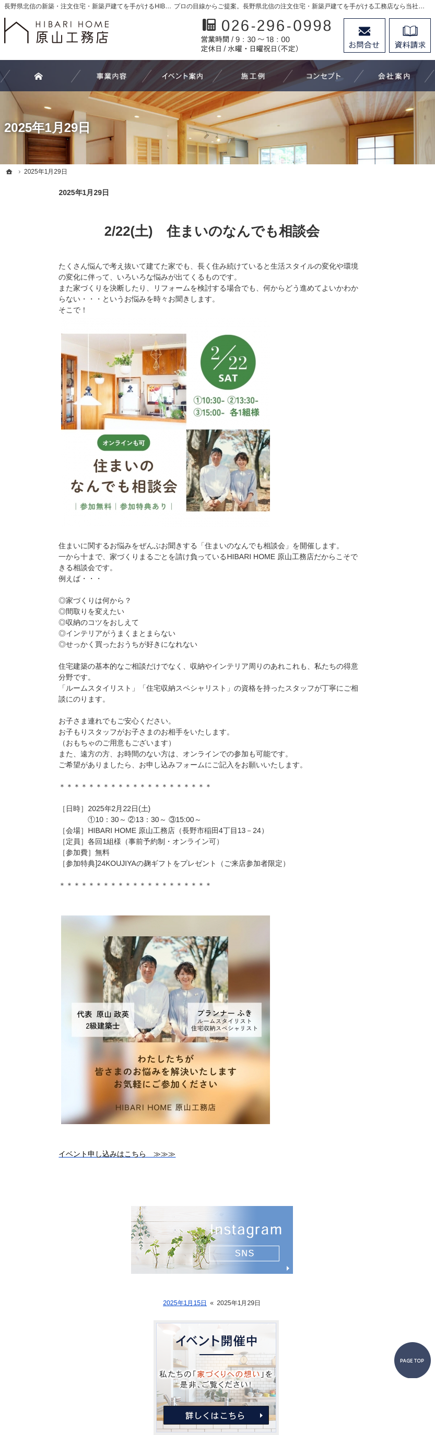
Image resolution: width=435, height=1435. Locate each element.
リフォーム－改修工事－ (379, 375)
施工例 (350, 469)
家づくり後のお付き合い (379, 533)
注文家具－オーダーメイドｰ (379, 401)
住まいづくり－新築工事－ (379, 349)
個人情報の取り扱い (372, 661)
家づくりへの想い (368, 512)
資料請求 (410, 35)
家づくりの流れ (364, 427)
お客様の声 (357, 491)
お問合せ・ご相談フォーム (367, 1345)
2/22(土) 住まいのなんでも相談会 (157, 231)
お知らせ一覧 (361, 640)
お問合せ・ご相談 (368, 618)
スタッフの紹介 (364, 597)
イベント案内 (361, 448)
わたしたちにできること (379, 323)
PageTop (408, 1302)
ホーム (350, 301)
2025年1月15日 (130, 1303)
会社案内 (353, 555)
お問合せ (364, 35)
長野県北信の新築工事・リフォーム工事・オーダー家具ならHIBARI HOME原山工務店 (239, 1389)
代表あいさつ (361, 576)
